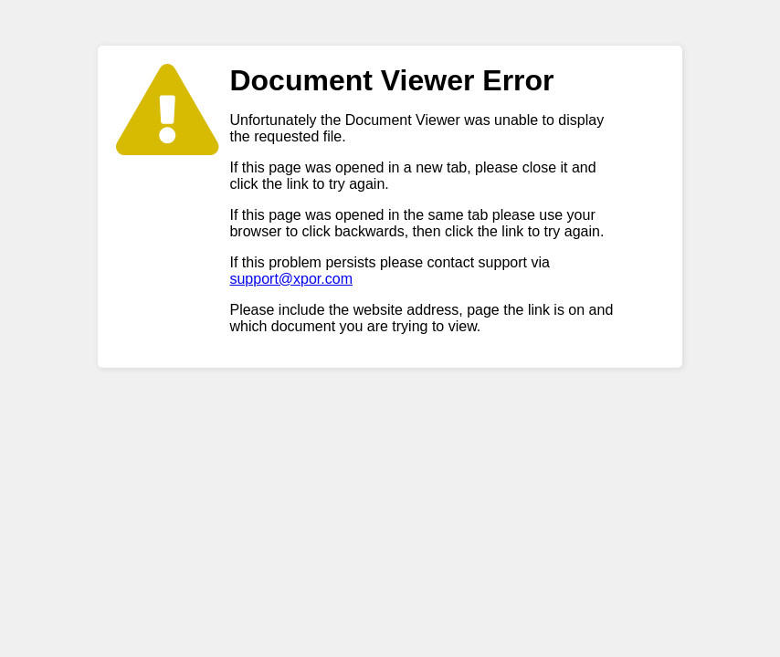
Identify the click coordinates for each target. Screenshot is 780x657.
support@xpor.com (291, 279)
